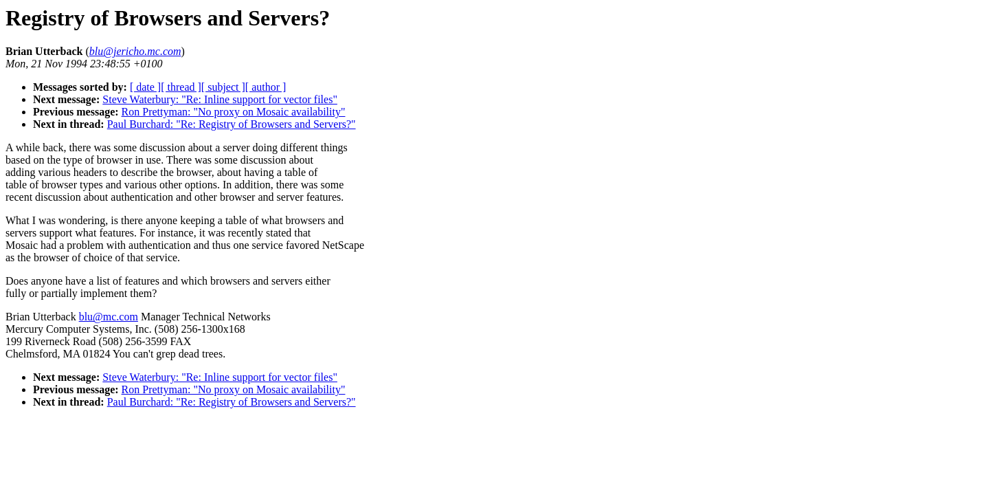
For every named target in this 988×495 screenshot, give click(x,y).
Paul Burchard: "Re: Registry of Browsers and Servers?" (231, 124)
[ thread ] (181, 87)
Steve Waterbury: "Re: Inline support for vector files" (219, 99)
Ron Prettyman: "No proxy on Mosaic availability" (234, 112)
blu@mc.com (108, 316)
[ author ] (266, 87)
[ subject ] (223, 87)
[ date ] (145, 87)
